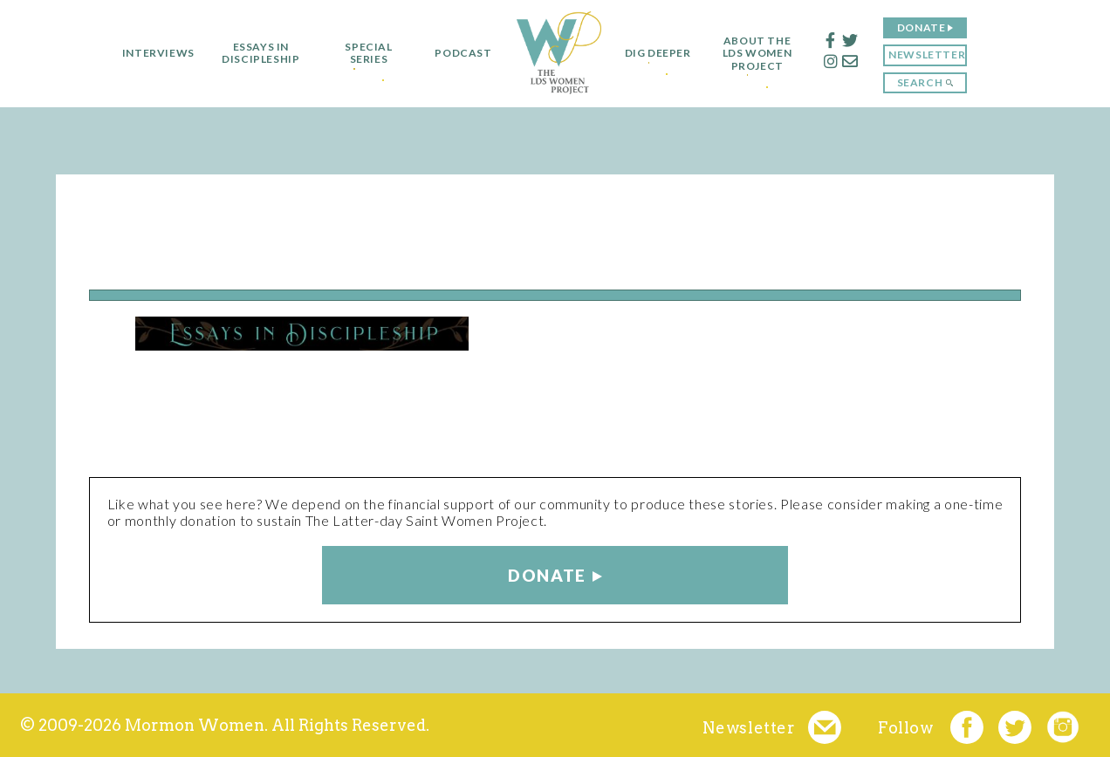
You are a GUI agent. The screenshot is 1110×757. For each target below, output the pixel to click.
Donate (929, 27)
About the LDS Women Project (765, 53)
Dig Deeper (658, 53)
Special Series (360, 53)
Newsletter (935, 54)
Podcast (455, 53)
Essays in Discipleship (252, 53)
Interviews (149, 53)
